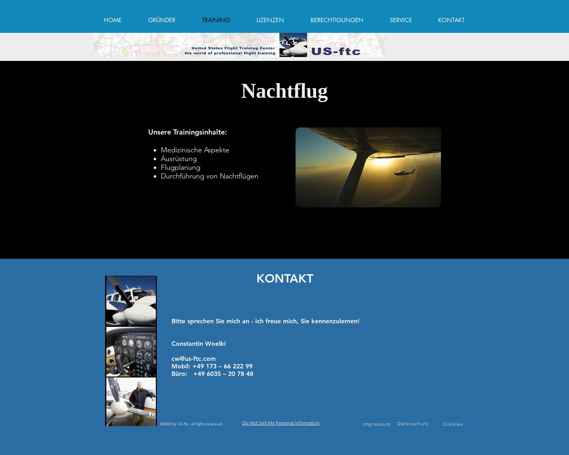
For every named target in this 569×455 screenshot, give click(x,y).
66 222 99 (237, 366)
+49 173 (205, 366)
